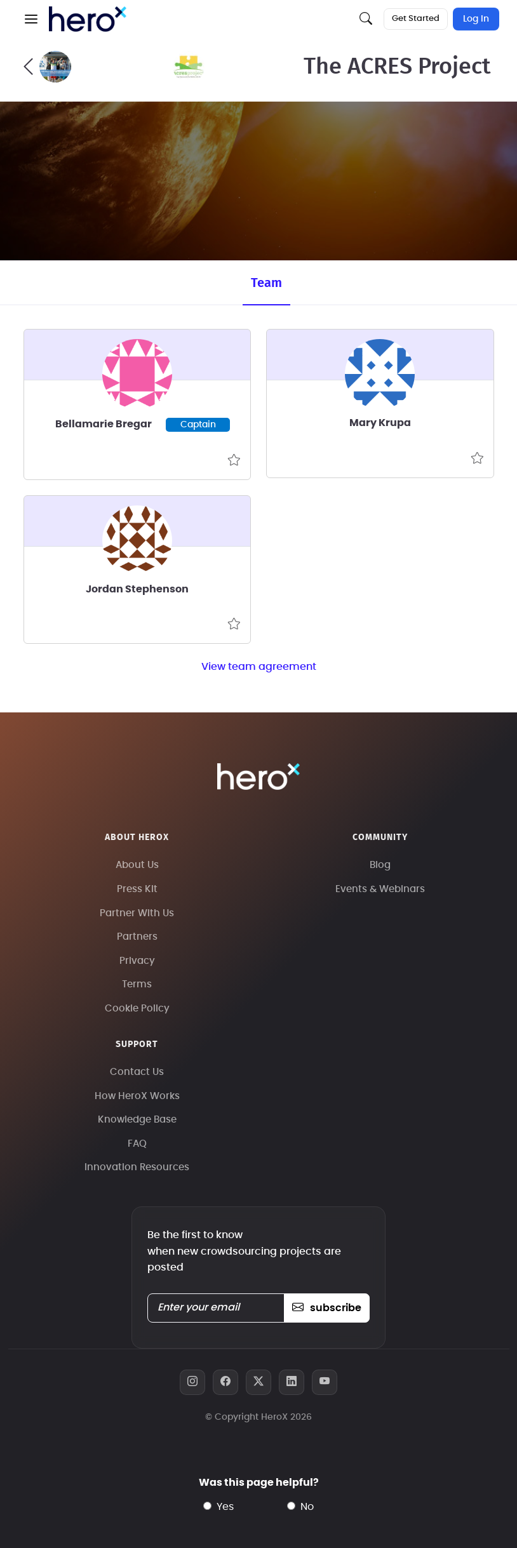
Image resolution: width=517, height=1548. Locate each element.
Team (266, 283)
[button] (31, 19)
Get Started (416, 19)
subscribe (326, 1308)
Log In (476, 19)
